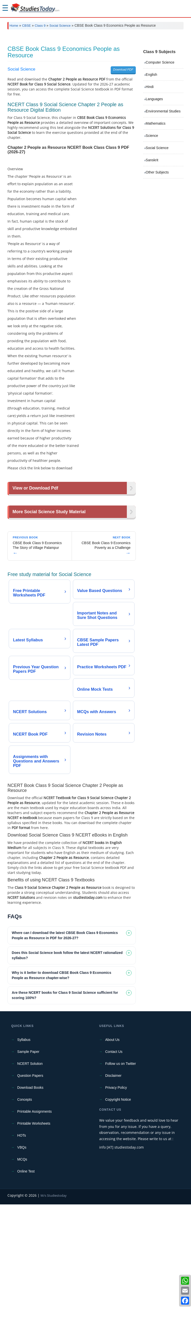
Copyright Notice (118, 1239)
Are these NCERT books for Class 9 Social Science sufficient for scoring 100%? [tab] (65, 1134)
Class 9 (40, 25)
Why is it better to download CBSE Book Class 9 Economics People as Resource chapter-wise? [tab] (61, 1114)
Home (13, 25)
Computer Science (160, 132)
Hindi (150, 157)
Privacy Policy (116, 1227)
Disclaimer (113, 1215)
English (151, 144)
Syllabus (23, 1179)
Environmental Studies (163, 181)
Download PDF (123, 139)
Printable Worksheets (33, 1263)
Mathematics (155, 193)
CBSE (26, 25)
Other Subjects (157, 242)
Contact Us (113, 1191)
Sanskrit (152, 230)
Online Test (26, 1311)
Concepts (24, 1239)
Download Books (30, 1227)
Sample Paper (28, 1191)
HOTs (21, 1275)
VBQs (21, 1287)
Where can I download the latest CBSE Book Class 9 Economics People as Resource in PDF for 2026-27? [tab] (65, 1075)
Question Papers (30, 1215)
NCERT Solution (30, 1203)
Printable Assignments (34, 1251)
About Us (112, 1179)
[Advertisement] (95, 70)
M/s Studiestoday (54, 1335)
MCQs (22, 1299)
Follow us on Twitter (120, 1203)
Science (152, 205)
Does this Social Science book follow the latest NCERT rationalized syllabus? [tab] (67, 1094)
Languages (154, 169)
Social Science (60, 25)
